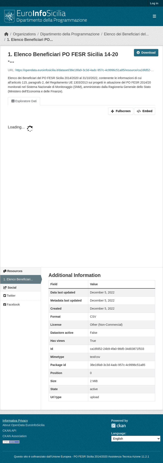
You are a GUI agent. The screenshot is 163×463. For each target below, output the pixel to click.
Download (146, 52)
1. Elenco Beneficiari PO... (30, 40)
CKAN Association (15, 436)
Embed (144, 111)
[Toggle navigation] (154, 16)
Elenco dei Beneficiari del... (126, 34)
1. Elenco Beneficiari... (18, 279)
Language (118, 433)
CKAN (118, 425)
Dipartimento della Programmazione (70, 34)
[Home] (6, 34)
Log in (154, 3)
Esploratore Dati (24, 101)
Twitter (9, 295)
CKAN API (9, 430)
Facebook (11, 304)
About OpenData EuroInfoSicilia (24, 425)
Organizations (24, 34)
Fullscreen (121, 111)
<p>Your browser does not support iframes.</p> (81, 192)
